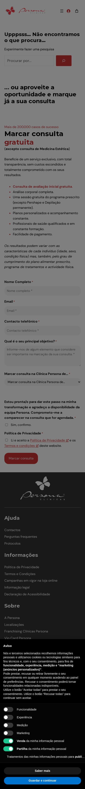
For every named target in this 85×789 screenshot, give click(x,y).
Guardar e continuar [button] (42, 780)
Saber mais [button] (42, 770)
